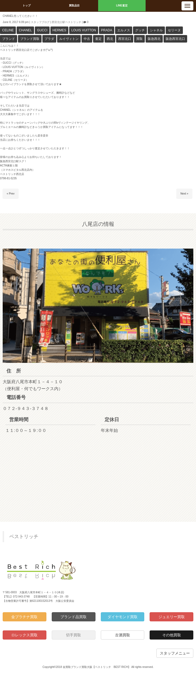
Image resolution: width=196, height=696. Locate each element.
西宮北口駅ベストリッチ (66, 22)
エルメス (123, 30)
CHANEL (25, 30)
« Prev (10, 193)
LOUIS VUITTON (83, 30)
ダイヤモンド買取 (123, 617)
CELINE (8, 30)
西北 (110, 39)
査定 (98, 39)
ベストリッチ (23, 536)
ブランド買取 (29, 39)
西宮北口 (124, 39)
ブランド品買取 (73, 617)
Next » (184, 193)
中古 (87, 39)
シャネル (156, 30)
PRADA (106, 30)
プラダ (49, 39)
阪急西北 (154, 39)
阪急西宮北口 (175, 39)
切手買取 (73, 635)
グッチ (140, 30)
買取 (139, 39)
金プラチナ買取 (24, 617)
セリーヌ (174, 30)
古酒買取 (122, 635)
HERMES (59, 30)
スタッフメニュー (175, 653)
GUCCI (42, 30)
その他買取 (171, 635)
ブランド (8, 39)
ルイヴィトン (69, 39)
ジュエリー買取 (171, 617)
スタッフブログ (40, 22)
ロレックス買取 (24, 635)
